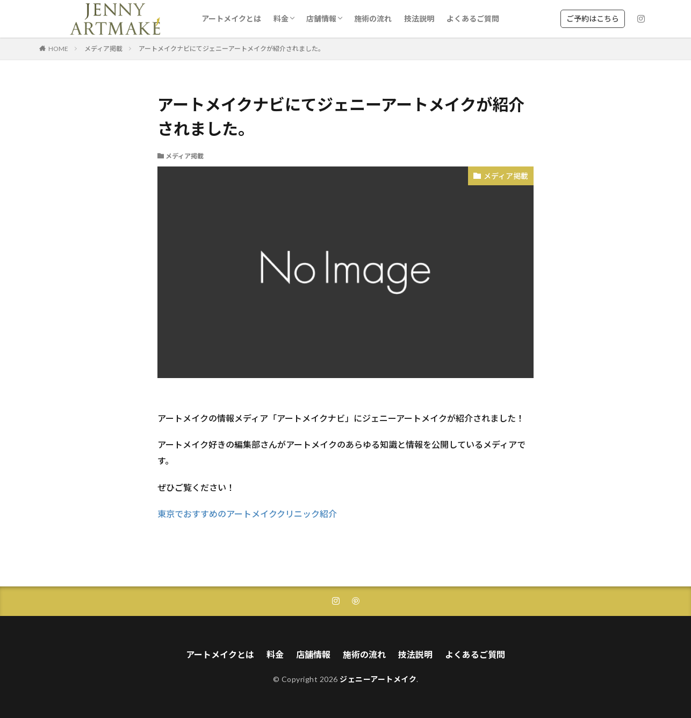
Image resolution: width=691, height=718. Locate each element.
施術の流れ (373, 18)
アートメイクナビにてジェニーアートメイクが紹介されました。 (232, 49)
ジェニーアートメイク (378, 679)
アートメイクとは (231, 18)
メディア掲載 (103, 49)
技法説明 (419, 18)
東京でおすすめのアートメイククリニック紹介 (247, 514)
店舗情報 (321, 18)
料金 (281, 18)
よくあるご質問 (473, 18)
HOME (58, 49)
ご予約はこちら (592, 18)
